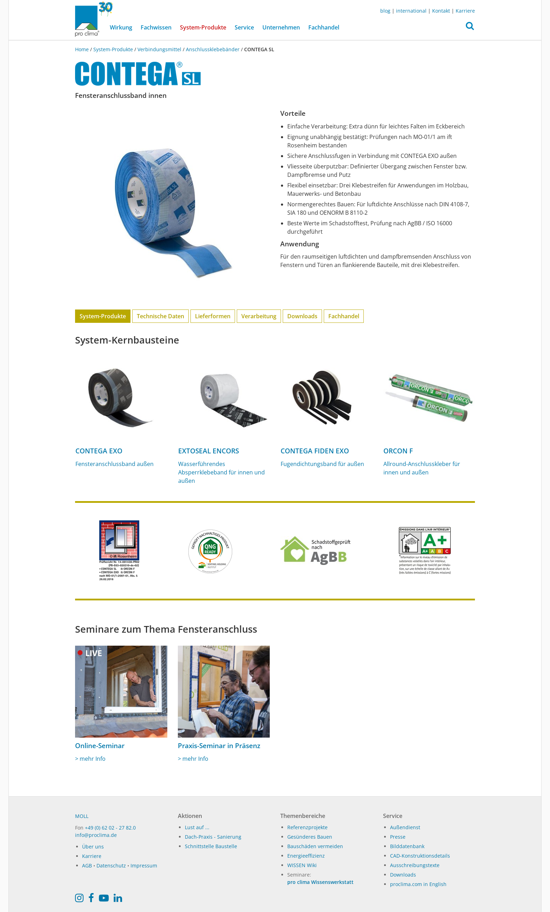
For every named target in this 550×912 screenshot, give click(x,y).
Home (82, 49)
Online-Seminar (100, 745)
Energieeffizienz (306, 855)
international (411, 10)
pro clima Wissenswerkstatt (320, 882)
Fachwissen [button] (156, 27)
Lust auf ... (197, 827)
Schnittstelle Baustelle (211, 846)
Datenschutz (111, 865)
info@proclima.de (96, 835)
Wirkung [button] (121, 27)
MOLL (81, 816)
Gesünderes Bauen (309, 836)
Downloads (302, 316)
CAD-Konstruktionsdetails (420, 855)
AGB (87, 865)
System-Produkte (205, 27)
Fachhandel (323, 27)
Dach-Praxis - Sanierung (213, 836)
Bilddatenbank (407, 846)
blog (385, 10)
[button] (470, 27)
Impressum (143, 865)
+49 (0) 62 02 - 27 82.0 (110, 827)
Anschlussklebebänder (213, 49)
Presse (397, 836)
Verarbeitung (258, 316)
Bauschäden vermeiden (315, 846)
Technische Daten (160, 316)
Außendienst (405, 827)
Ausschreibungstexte (415, 865)
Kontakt (441, 10)
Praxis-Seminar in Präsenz (219, 745)
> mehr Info (90, 759)
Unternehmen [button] (281, 27)
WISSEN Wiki (302, 865)
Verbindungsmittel (159, 49)
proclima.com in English (418, 884)
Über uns (93, 846)
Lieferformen (212, 316)
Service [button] (244, 27)
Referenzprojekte (307, 827)
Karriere (465, 10)
